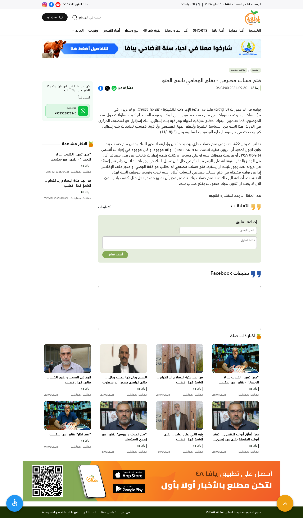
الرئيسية (255, 30)
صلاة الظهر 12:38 (78, 4)
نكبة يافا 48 (151, 30)
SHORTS (200, 30)
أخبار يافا (218, 30)
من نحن (125, 512)
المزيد (79, 30)
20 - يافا (192, 4)
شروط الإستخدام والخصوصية (60, 512)
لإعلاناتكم (89, 512)
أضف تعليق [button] (115, 254)
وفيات (93, 30)
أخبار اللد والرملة (176, 30)
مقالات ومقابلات (238, 70)
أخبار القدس (111, 30)
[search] (87, 17)
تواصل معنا (108, 512)
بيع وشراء (131, 30)
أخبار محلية (236, 30)
